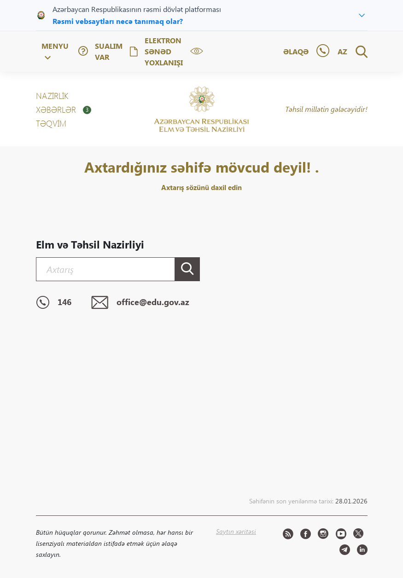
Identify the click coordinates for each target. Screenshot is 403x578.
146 (53, 303)
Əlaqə (296, 51)
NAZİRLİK (52, 95)
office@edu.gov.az (140, 303)
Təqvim (51, 123)
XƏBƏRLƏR (63, 109)
